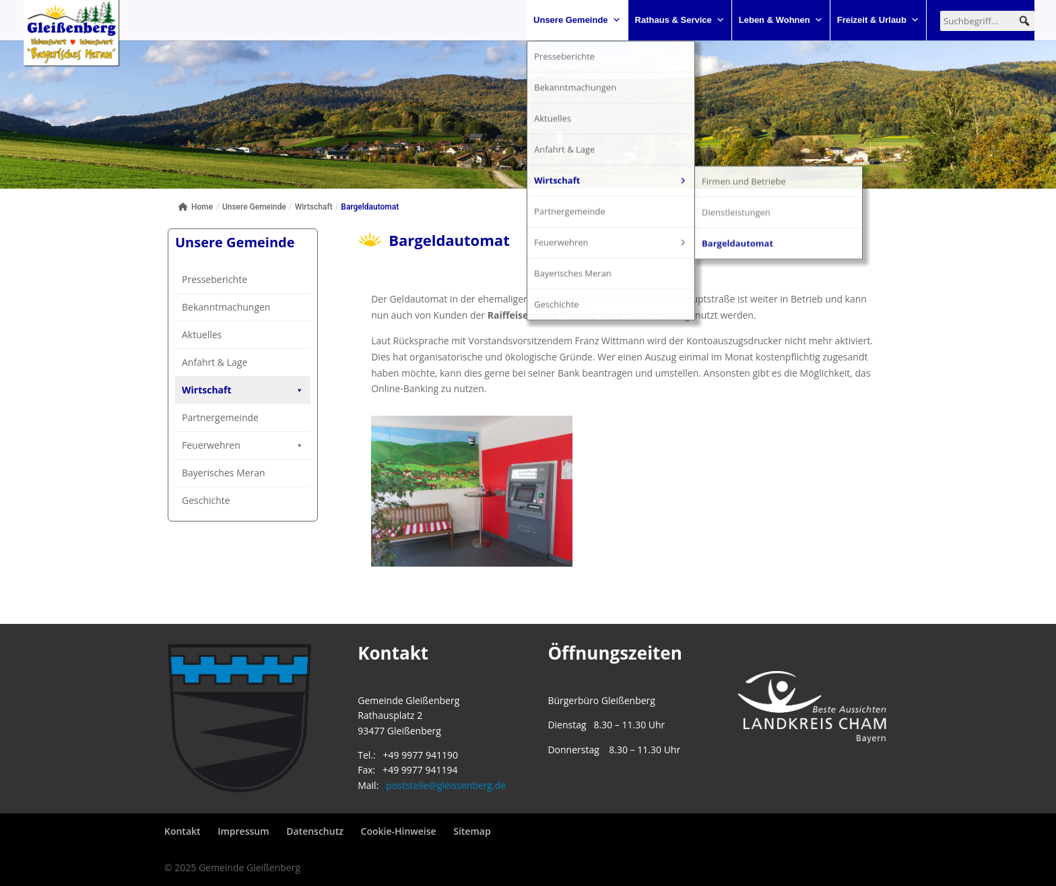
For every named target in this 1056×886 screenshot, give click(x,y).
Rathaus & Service (680, 20)
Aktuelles (202, 334)
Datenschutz (314, 831)
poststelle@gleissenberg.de (446, 785)
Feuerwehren (243, 516)
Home (195, 207)
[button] (1024, 21)
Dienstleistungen (219, 439)
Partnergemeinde (220, 488)
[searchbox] (987, 21)
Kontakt (182, 831)
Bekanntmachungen (226, 306)
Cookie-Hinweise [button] (398, 831)
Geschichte (206, 571)
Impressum (243, 831)
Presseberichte (214, 279)
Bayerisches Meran (223, 543)
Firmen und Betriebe (227, 415)
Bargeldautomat (217, 462)
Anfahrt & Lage (214, 362)
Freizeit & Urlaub (878, 20)
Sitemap (471, 831)
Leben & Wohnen (781, 20)
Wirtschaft (243, 390)
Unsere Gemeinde (577, 20)
